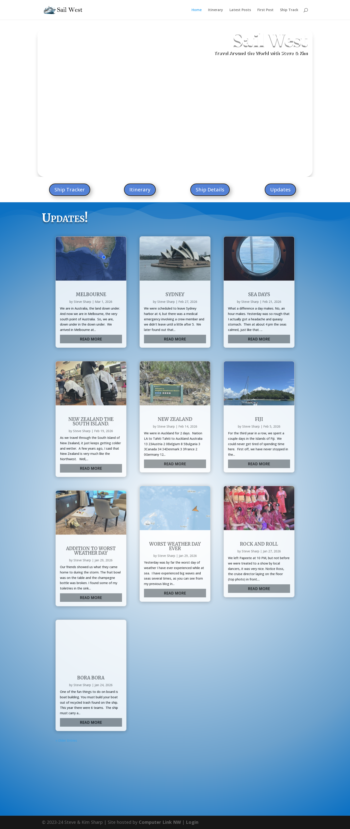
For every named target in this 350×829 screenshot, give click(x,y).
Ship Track (289, 10)
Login (192, 779)
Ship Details (210, 189)
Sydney (175, 268)
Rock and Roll (222, 409)
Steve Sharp (123, 272)
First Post (265, 10)
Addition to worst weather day (127, 413)
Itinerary (215, 10)
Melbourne (127, 268)
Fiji (222, 338)
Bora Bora (127, 462)
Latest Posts (240, 10)
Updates (280, 189)
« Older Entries (113, 498)
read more (127, 293)
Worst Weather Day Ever (175, 410)
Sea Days (222, 268)
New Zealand (175, 338)
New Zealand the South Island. (127, 340)
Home (197, 10)
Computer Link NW (160, 779)
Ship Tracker (69, 189)
